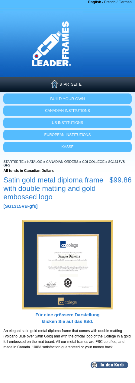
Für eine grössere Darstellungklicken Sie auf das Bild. (67, 314)
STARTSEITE (70, 84)
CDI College (93, 161)
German (124, 2)
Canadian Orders (62, 161)
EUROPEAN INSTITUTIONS (67, 135)
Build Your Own (67, 99)
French (109, 2)
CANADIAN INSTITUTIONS (67, 111)
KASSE (67, 147)
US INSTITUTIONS (67, 123)
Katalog (34, 161)
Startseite (13, 161)
